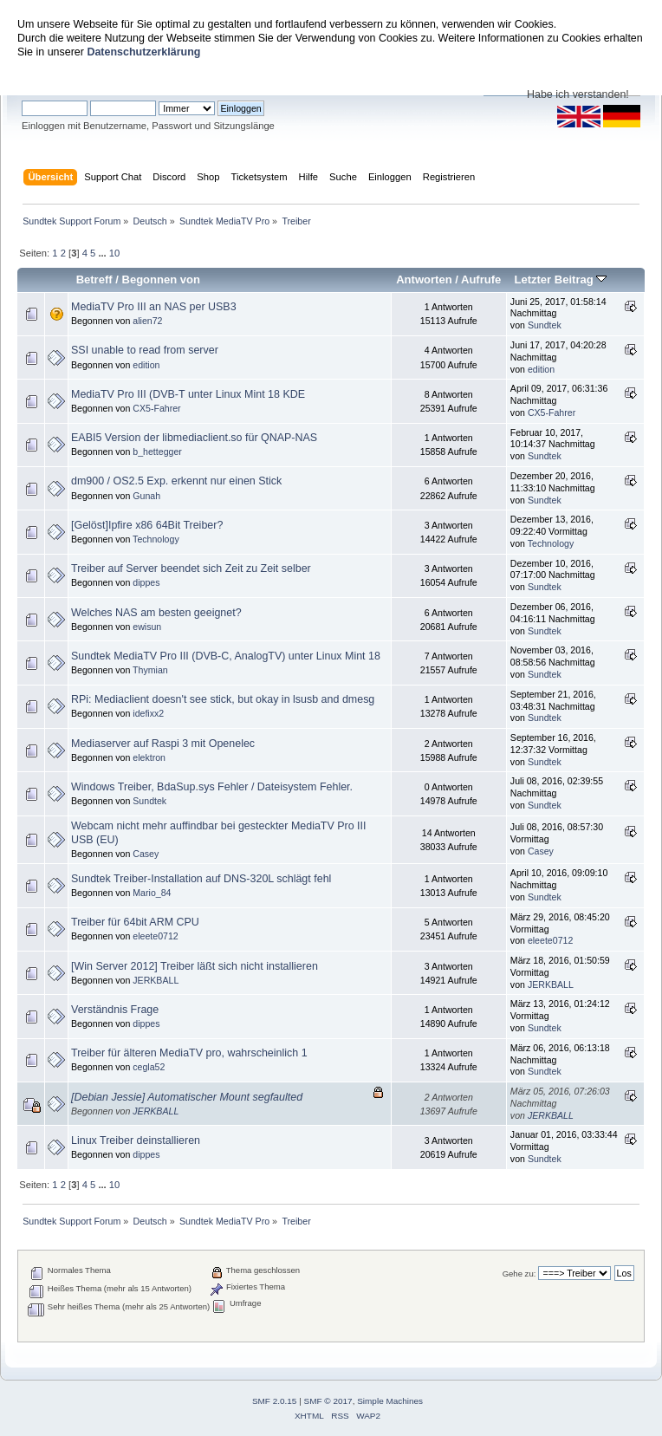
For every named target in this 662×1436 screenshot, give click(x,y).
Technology (156, 539)
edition (146, 365)
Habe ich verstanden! (578, 94)
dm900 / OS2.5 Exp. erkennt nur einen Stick (176, 481)
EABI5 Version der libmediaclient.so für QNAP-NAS (194, 438)
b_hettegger (157, 451)
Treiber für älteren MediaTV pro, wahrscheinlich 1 (189, 1053)
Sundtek (544, 325)
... (103, 253)
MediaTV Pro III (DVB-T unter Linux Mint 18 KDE (188, 394)
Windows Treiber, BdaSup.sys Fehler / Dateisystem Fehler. (212, 787)
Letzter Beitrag (560, 279)
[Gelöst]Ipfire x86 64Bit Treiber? (147, 525)
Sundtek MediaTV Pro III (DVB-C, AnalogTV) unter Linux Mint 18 (225, 656)
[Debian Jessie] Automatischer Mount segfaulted (186, 1097)
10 (114, 253)
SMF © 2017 (328, 1401)
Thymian (150, 670)
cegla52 (149, 1067)
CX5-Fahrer (156, 408)
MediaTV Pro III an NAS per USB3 (154, 307)
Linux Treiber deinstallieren (135, 1140)
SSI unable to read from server (144, 350)
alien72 (147, 320)
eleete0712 (155, 936)
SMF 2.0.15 (274, 1401)
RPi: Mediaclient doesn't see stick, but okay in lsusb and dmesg (222, 699)
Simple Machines (390, 1401)
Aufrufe (481, 279)
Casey (146, 853)
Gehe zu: (519, 1273)
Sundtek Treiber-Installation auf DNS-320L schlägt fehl (201, 879)
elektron (149, 757)
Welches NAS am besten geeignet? (156, 613)
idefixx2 (148, 713)
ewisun (147, 626)
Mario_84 (152, 892)
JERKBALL (155, 980)
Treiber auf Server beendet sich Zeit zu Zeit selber (191, 568)
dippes (146, 582)
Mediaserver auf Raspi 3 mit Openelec (163, 743)
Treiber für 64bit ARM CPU (135, 922)
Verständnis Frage (115, 1010)
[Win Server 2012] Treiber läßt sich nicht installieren (194, 966)
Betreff (94, 279)
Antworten (423, 279)
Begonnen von (161, 279)
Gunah (146, 496)
